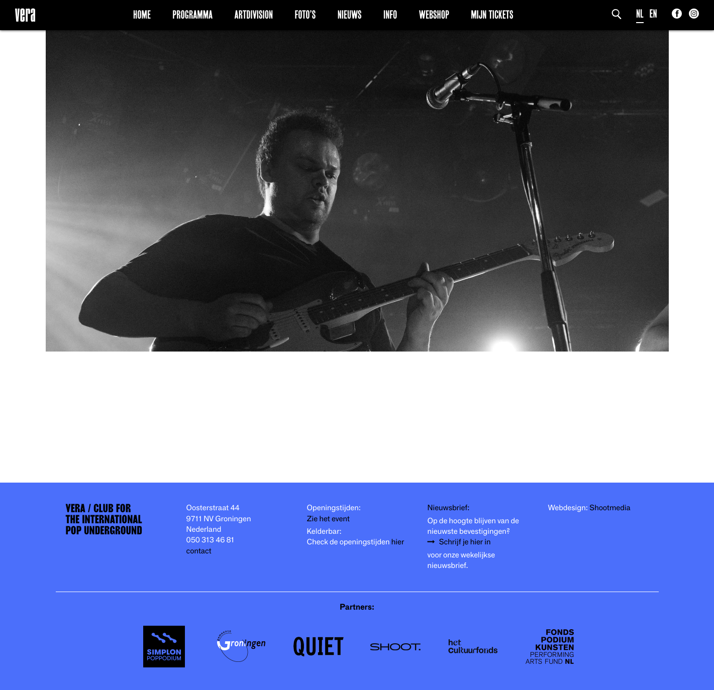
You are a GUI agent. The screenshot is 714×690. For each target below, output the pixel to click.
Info (390, 15)
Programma (192, 15)
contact (199, 551)
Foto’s (305, 15)
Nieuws (350, 15)
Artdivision (254, 15)
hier (397, 542)
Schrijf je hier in (465, 542)
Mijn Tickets (492, 15)
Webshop (434, 15)
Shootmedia (610, 508)
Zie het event (328, 519)
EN (653, 14)
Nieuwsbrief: (449, 508)
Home (142, 15)
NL (640, 14)
